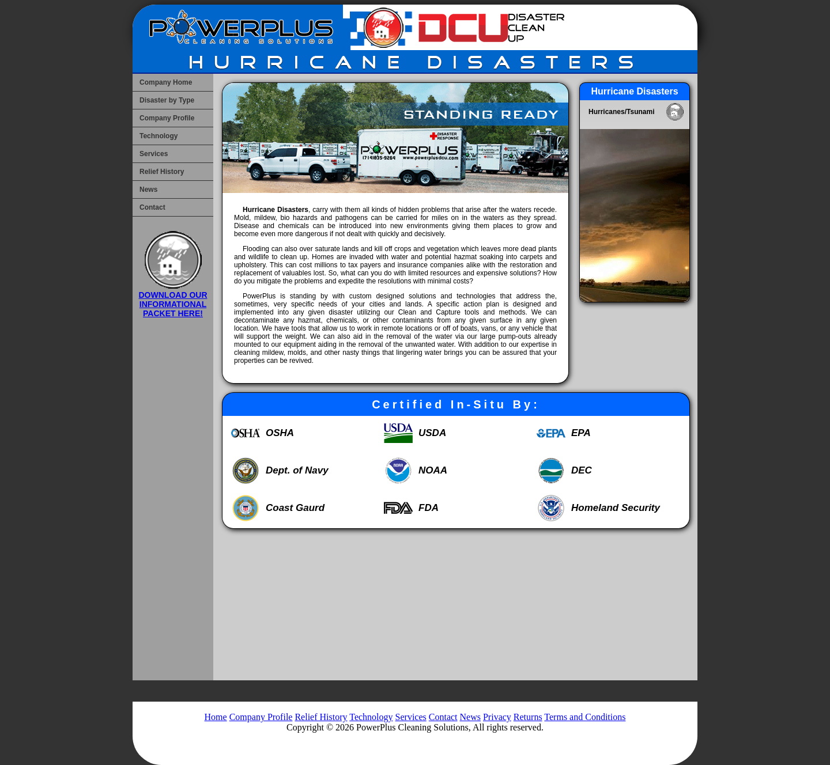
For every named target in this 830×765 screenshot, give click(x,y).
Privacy (497, 717)
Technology (158, 136)
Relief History (161, 172)
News (148, 189)
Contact (152, 207)
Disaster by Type (166, 100)
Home (216, 717)
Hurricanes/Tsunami (621, 112)
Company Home (165, 82)
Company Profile (166, 118)
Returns (528, 717)
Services (153, 154)
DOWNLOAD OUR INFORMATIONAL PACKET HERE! (173, 299)
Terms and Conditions (584, 717)
